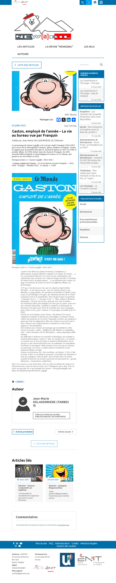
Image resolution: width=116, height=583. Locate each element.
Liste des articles (27, 65)
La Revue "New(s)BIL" (59, 46)
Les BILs (89, 46)
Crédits (75, 543)
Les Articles (25, 46)
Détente (59, 140)
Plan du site (41, 543)
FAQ (51, 543)
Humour (20, 382)
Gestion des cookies (66, 546)
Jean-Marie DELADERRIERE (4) (37, 140)
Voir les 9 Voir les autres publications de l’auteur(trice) (50, 416)
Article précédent (23, 432)
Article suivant (65, 432)
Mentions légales (89, 543)
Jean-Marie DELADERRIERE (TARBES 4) (51, 402)
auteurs (23, 54)
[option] (29, 484)
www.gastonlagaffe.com (61, 368)
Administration (62, 543)
